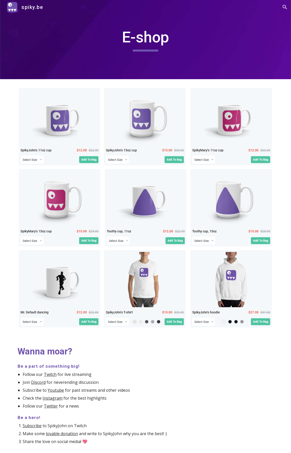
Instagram (52, 398)
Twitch (50, 374)
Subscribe (32, 425)
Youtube (56, 390)
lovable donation (62, 433)
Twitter (51, 406)
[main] (145, 40)
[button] (285, 7)
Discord (38, 382)
